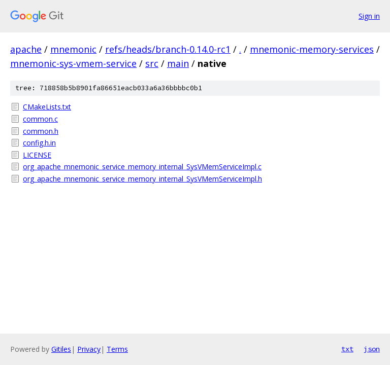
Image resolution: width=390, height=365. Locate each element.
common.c (40, 119)
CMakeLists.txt (47, 107)
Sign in (369, 16)
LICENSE (37, 155)
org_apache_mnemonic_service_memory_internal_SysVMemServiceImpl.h (142, 179)
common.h (40, 131)
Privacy (89, 349)
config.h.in (39, 143)
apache (26, 49)
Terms (117, 349)
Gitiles (61, 349)
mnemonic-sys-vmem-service (73, 63)
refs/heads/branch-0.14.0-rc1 (168, 49)
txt (347, 348)
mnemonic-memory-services (312, 49)
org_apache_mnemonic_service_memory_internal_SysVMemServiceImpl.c (142, 166)
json (372, 348)
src (151, 63)
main (178, 63)
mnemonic (73, 49)
